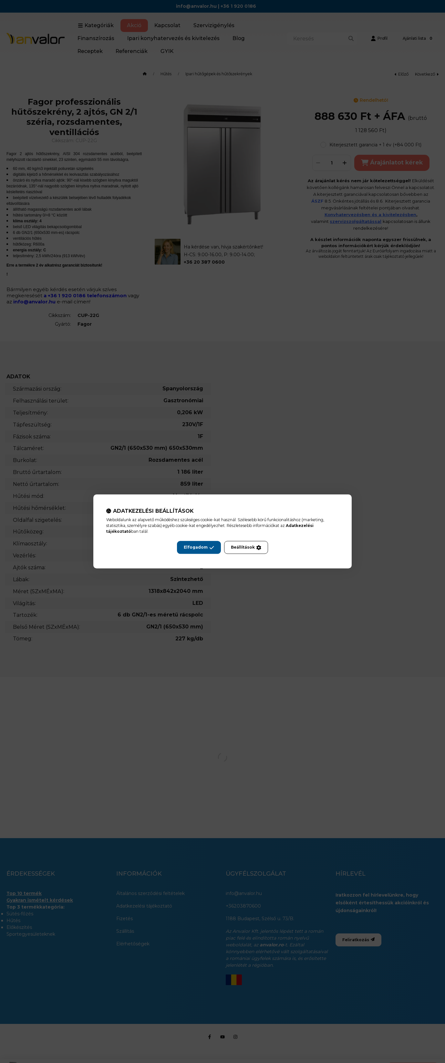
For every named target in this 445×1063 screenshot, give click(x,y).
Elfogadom (199, 547)
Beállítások (246, 547)
